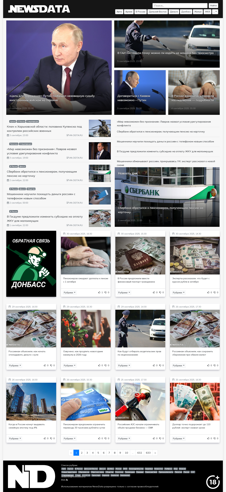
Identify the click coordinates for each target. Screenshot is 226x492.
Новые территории (69, 472)
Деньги (174, 11)
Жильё (198, 11)
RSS (64, 479)
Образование (84, 472)
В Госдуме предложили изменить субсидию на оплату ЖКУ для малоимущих (165, 151)
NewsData (97, 486)
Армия (128, 11)
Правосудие (130, 472)
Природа (139, 472)
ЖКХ (207, 11)
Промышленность (166, 472)
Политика (14, 144)
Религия (178, 472)
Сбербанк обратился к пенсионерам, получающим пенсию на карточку (161, 131)
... (214, 11)
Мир (175, 469)
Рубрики (69, 292)
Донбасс (186, 11)
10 (126, 452)
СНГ (192, 472)
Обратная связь (97, 472)
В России (140, 11)
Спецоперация (32, 121)
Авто (119, 11)
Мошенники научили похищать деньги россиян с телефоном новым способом (165, 141)
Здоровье (149, 469)
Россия (186, 472)
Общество (31, 189)
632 (139, 452)
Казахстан (158, 469)
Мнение (182, 469)
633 (148, 452)
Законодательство (136, 469)
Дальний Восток (158, 11)
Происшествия (151, 472)
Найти (213, 5)
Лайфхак (168, 469)
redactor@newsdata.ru (73, 476)
